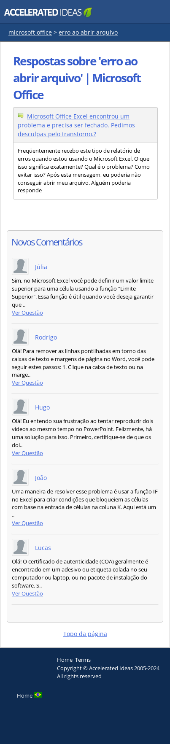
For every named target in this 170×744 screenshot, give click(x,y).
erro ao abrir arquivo (88, 32)
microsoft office (30, 32)
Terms (83, 659)
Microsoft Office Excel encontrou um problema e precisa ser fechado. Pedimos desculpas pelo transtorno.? (76, 125)
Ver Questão (27, 312)
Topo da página (85, 634)
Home (65, 659)
